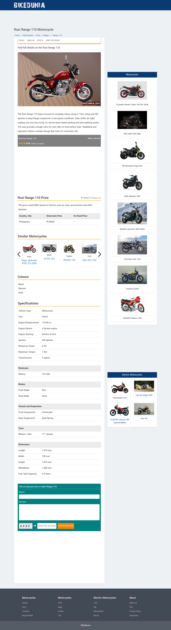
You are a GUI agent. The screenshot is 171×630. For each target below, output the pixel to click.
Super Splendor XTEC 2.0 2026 (29, 262)
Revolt (96, 615)
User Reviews (53, 40)
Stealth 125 (69, 260)
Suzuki (25, 603)
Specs (40, 40)
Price (21, 40)
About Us (133, 603)
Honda (60, 611)
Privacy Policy (135, 611)
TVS (59, 615)
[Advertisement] (85, 18)
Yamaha (25, 611)
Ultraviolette (98, 611)
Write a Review (94, 138)
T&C (131, 607)
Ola (95, 607)
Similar (31, 40)
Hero (24, 607)
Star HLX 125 (89, 260)
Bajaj (60, 607)
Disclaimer (133, 615)
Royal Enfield (27, 615)
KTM (60, 603)
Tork (95, 603)
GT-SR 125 (49, 258)
